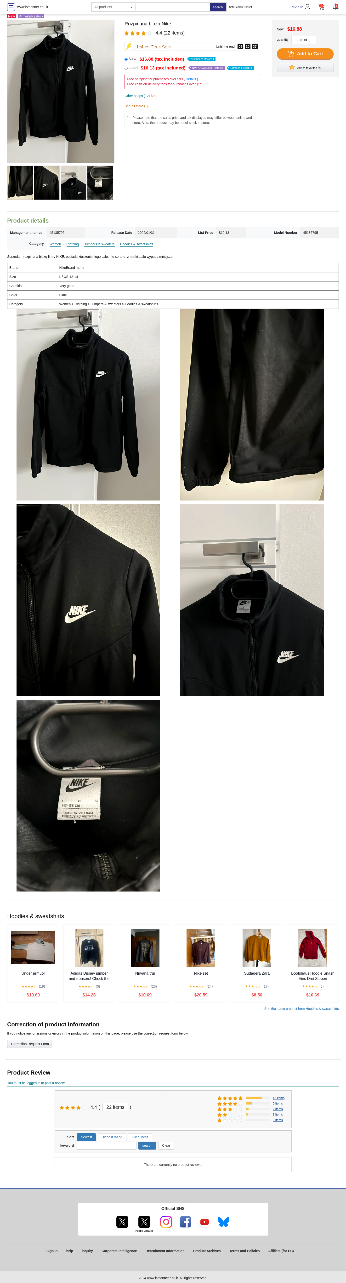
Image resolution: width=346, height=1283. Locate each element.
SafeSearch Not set (240, 7)
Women (55, 244)
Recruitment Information (165, 1251)
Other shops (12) (142, 96)
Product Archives (207, 1251)
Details (191, 79)
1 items (278, 1114)
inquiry (87, 1251)
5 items (278, 1103)
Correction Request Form (29, 1043)
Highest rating (112, 1137)
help (69, 1251)
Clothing (73, 244)
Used (191, 67)
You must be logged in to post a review (36, 1083)
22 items (115, 1107)
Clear (166, 1145)
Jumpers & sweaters (99, 244)
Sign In (297, 7)
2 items (278, 1109)
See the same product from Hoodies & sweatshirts (301, 1009)
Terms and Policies (244, 1251)
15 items (278, 1098)
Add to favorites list (305, 67)
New (172, 59)
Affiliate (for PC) (281, 1251)
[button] (336, 6)
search (218, 7)
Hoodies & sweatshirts (136, 244)
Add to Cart (305, 54)
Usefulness (140, 1137)
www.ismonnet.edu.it (32, 7)
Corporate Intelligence (119, 1251)
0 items (278, 1120)
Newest (86, 1137)
